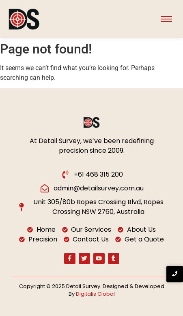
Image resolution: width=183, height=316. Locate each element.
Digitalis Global (95, 294)
